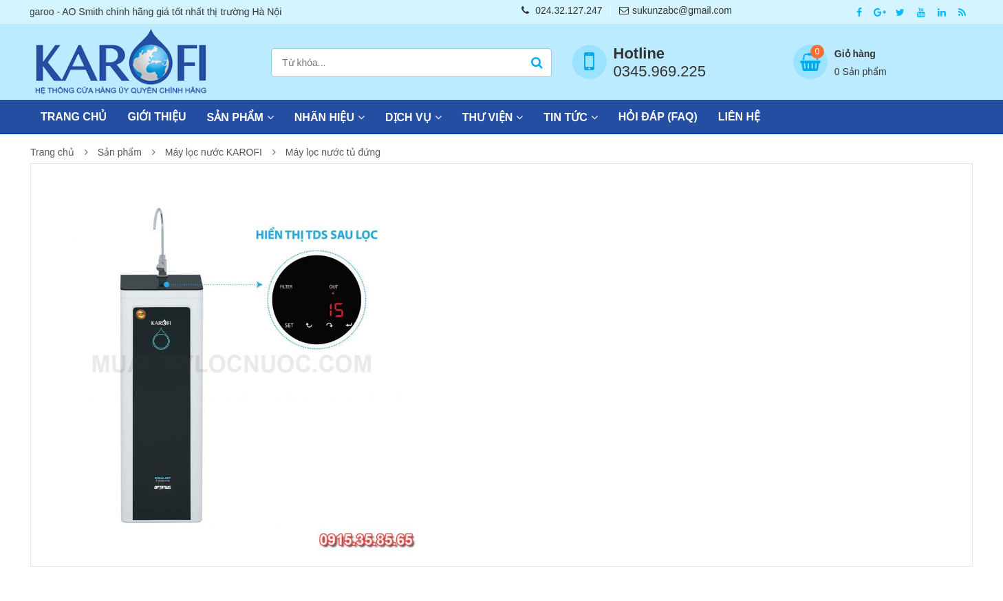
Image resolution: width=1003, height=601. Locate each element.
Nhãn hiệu (324, 117)
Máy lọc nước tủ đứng (332, 152)
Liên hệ (739, 117)
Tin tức (565, 117)
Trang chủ (74, 117)
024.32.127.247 (561, 10)
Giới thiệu (156, 117)
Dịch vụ (408, 117)
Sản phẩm (235, 117)
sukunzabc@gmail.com (675, 10)
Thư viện (487, 117)
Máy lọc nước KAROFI (213, 152)
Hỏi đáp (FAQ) (658, 117)
